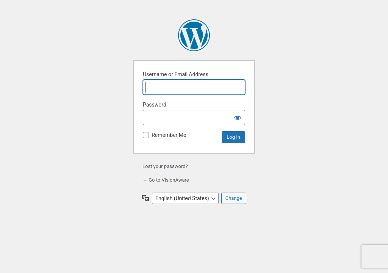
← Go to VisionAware (165, 180)
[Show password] (237, 117)
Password (154, 105)
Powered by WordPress (194, 35)
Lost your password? (165, 166)
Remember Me (169, 135)
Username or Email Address (175, 74)
